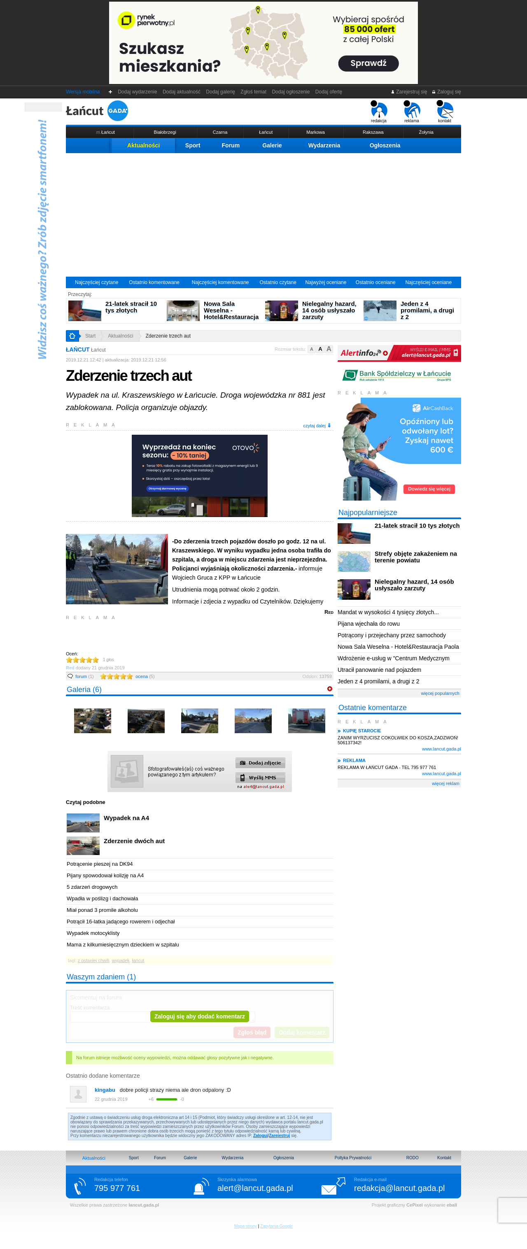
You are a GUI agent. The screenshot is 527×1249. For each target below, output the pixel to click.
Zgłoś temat (253, 92)
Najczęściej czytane (96, 282)
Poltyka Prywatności (353, 1158)
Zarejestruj (279, 1135)
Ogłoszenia (385, 145)
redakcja (379, 111)
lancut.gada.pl (143, 1204)
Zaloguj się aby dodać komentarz (199, 1016)
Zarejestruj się (409, 92)
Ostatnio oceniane (376, 282)
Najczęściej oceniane (428, 282)
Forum (231, 145)
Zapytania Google (276, 1226)
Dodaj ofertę (328, 92)
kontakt (444, 111)
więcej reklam (445, 783)
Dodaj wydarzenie (137, 92)
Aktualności (143, 145)
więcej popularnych (440, 693)
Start (90, 336)
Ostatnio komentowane (154, 282)
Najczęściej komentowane (220, 282)
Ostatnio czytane (277, 282)
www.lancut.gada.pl (441, 748)
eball (452, 1204)
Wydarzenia (324, 145)
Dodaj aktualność (181, 92)
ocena (144, 676)
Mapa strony (245, 1226)
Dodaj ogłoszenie (290, 92)
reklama (411, 111)
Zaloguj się (446, 92)
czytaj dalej (317, 425)
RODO (412, 1158)
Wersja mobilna (83, 92)
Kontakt (444, 1158)
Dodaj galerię (220, 92)
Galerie (272, 145)
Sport (193, 145)
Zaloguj (260, 1135)
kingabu (105, 1090)
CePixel (414, 1204)
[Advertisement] (263, 215)
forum (84, 676)
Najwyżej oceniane (325, 282)
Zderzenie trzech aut (168, 336)
